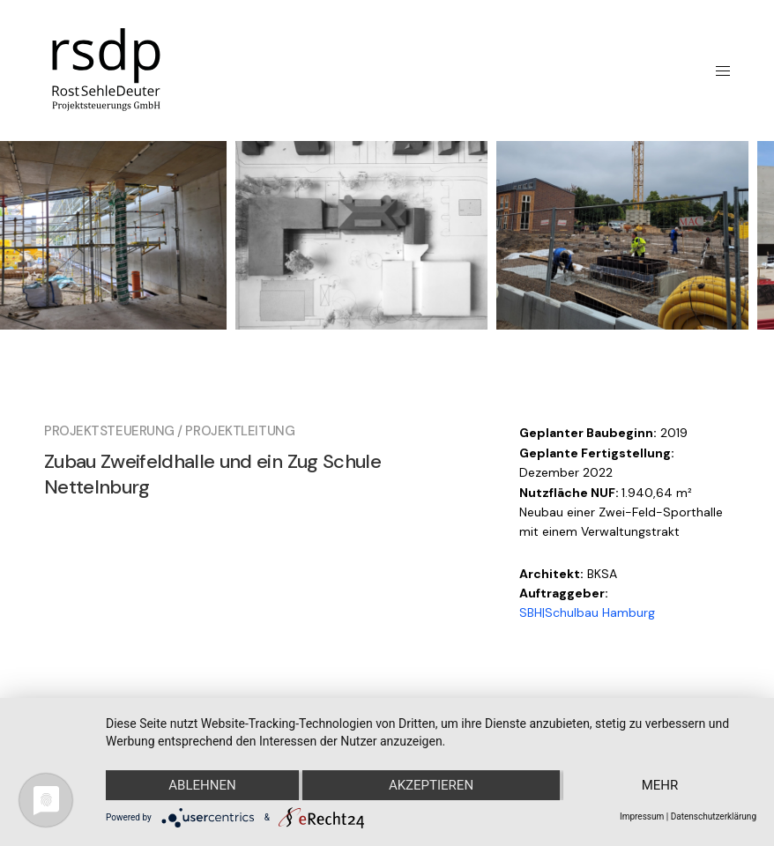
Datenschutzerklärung (713, 816)
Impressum (642, 816)
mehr (660, 785)
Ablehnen (201, 785)
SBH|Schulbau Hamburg (587, 612)
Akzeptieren (431, 785)
